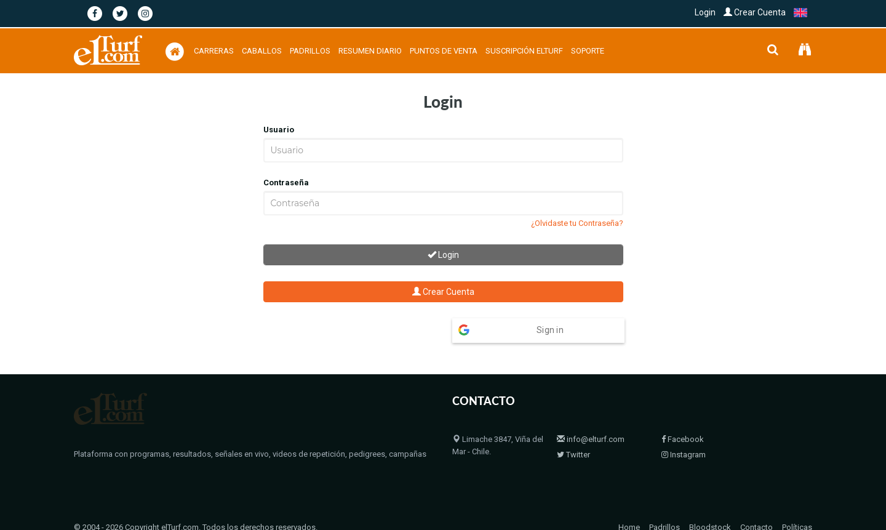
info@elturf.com (591, 415)
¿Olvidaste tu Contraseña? (577, 223)
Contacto (756, 503)
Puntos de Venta (443, 50)
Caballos (262, 50)
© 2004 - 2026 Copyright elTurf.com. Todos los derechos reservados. (195, 503)
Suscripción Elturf (524, 50)
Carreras (214, 50)
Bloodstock (710, 503)
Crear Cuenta (755, 12)
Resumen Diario (370, 50)
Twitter (573, 430)
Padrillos (310, 50)
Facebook (682, 415)
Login (705, 12)
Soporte (587, 50)
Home (629, 503)
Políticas (797, 503)
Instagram (683, 430)
